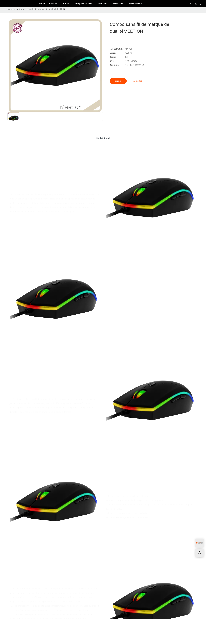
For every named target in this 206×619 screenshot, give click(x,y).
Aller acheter (138, 81)
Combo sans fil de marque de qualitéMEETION (42, 9)
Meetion (11, 9)
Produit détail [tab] (103, 138)
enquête (118, 81)
